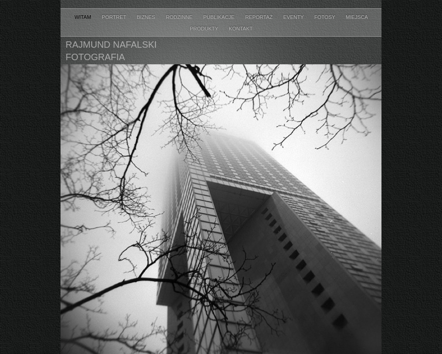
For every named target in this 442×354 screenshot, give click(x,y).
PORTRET (114, 17)
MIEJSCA (357, 17)
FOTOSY (325, 17)
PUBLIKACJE (219, 17)
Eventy (294, 17)
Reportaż (259, 17)
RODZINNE (180, 17)
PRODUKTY (205, 28)
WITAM (83, 17)
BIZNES (147, 17)
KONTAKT (241, 28)
